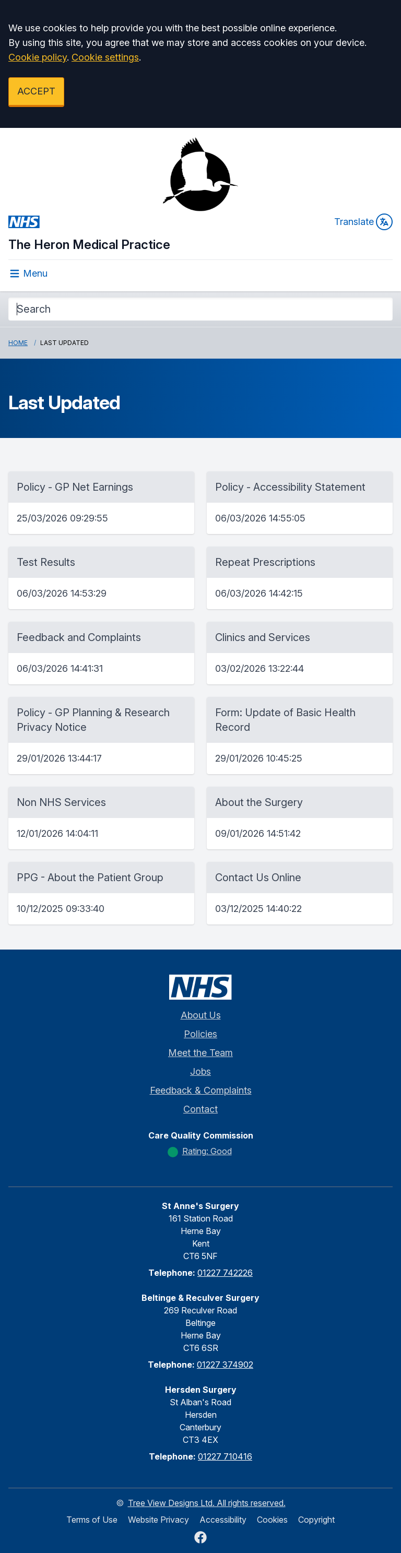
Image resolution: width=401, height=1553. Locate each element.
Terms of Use (91, 1519)
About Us (201, 1015)
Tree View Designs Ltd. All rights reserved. (207, 1503)
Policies (200, 1033)
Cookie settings (105, 57)
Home (18, 343)
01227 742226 (225, 1272)
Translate (363, 222)
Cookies (272, 1519)
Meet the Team (200, 1052)
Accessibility (222, 1519)
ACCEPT (36, 91)
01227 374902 (225, 1364)
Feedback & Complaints (201, 1090)
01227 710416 (225, 1456)
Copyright (316, 1519)
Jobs (200, 1071)
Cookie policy (37, 57)
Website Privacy (158, 1519)
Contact (200, 1109)
